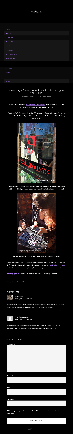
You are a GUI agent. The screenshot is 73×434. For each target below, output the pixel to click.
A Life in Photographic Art (35, 104)
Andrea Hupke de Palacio (56, 265)
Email (9, 387)
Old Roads (24, 282)
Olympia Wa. (31, 282)
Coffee (18, 282)
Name (10, 376)
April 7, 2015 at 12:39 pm (23, 320)
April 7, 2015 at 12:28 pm (23, 299)
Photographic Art (13, 273)
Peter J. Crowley (36, 11)
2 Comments (47, 96)
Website (10, 399)
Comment (11, 344)
